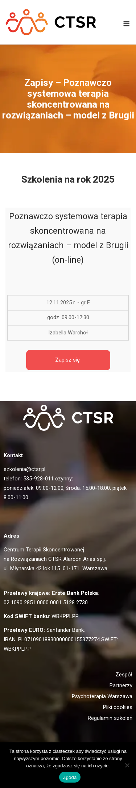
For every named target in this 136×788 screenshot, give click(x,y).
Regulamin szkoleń (110, 718)
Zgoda (70, 777)
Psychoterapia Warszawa (102, 696)
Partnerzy (121, 685)
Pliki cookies (117, 707)
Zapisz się (68, 360)
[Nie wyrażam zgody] (127, 765)
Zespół (123, 674)
